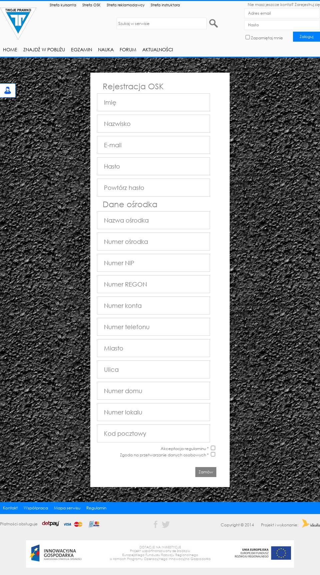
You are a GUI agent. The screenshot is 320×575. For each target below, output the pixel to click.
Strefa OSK (91, 5)
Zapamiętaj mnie (267, 37)
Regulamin (96, 507)
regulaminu (195, 448)
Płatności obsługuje (52, 523)
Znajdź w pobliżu (44, 49)
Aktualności (157, 49)
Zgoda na (164, 454)
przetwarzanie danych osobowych (173, 454)
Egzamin (81, 49)
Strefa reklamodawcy (126, 5)
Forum (128, 49)
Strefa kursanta (63, 5)
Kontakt (10, 507)
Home (10, 49)
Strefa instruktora (165, 5)
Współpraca (36, 507)
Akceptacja (172, 448)
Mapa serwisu (67, 507)
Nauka (106, 49)
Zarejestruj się (307, 4)
